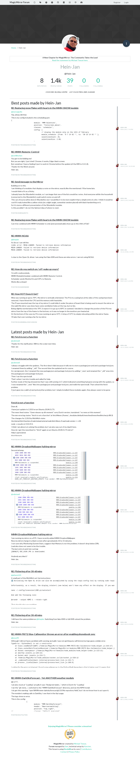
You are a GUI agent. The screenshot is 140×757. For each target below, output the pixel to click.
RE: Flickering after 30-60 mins (26, 571)
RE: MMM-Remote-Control (25, 151)
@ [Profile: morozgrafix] (16, 112)
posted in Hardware (20, 287)
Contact (63, 752)
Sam (66, 746)
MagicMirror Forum (20, 2)
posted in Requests (19, 213)
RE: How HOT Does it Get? (24, 294)
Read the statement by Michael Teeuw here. (70, 60)
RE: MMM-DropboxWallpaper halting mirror (33, 446)
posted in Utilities (19, 715)
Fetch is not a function (22, 402)
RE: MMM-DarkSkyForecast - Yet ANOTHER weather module (42, 678)
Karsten (87, 746)
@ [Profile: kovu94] (15, 638)
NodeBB (67, 749)
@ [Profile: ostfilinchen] (16, 155)
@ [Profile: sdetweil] (15, 341)
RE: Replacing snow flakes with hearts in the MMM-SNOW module (45, 108)
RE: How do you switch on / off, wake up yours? (35, 269)
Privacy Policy (74, 752)
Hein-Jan (123, 127)
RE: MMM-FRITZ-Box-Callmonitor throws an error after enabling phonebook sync (53, 634)
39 (70, 80)
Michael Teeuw (80, 744)
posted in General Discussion (24, 322)
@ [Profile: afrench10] (16, 575)
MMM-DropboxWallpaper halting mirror (31, 534)
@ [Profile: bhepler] (15, 239)
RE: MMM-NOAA (20, 235)
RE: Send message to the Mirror (27, 181)
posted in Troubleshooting (23, 145)
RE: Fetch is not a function (24, 337)
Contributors (86, 749)
